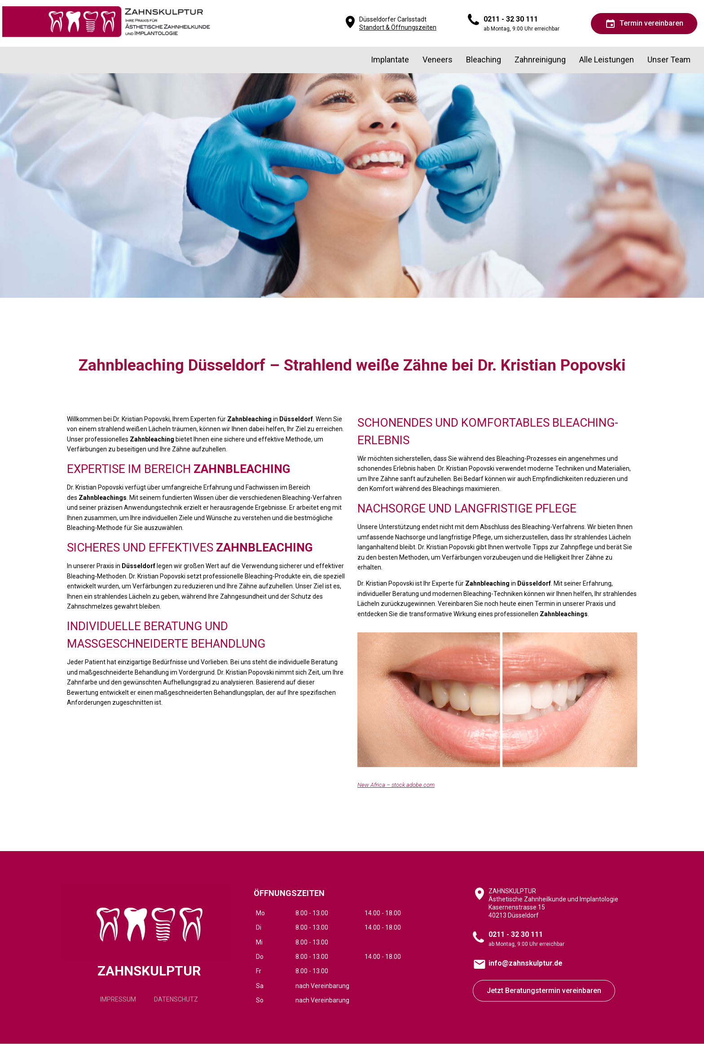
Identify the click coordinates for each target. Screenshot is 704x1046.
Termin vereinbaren (644, 25)
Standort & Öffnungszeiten (397, 29)
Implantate (388, 62)
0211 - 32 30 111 (511, 20)
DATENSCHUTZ (176, 1004)
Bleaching (482, 62)
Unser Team (669, 62)
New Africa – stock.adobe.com (396, 787)
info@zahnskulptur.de (525, 966)
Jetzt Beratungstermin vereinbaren (544, 993)
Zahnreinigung (539, 62)
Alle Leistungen (606, 62)
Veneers (436, 62)
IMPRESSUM (118, 1004)
